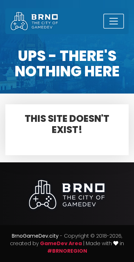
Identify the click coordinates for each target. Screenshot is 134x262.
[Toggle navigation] (113, 21)
